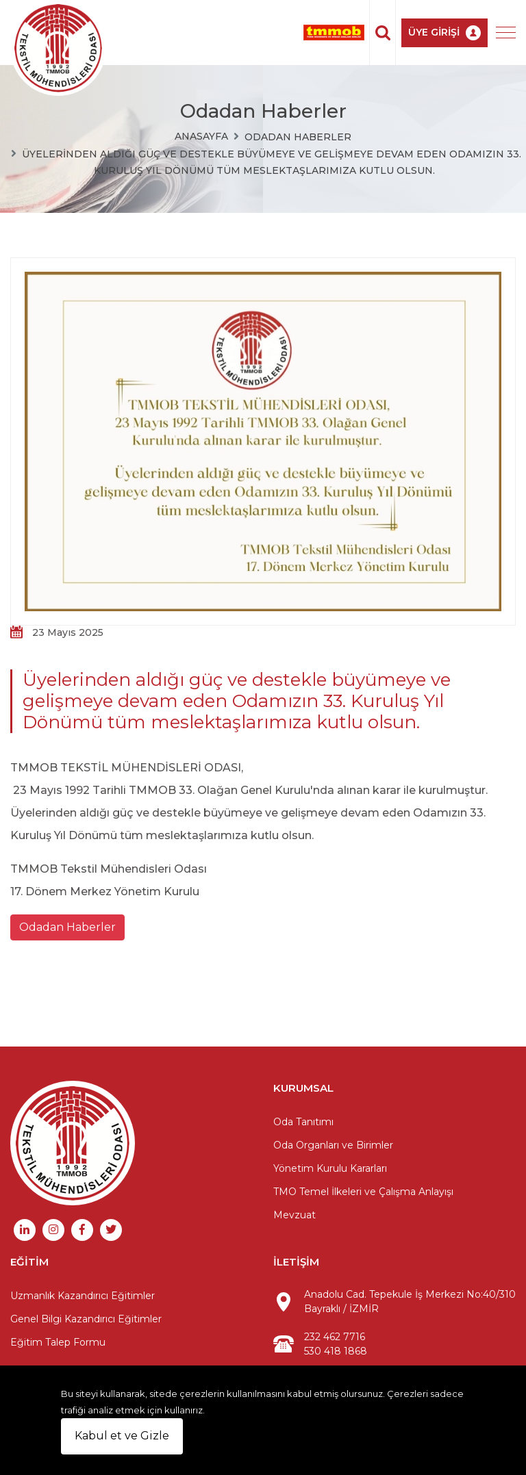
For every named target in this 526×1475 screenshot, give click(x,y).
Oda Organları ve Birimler (333, 1145)
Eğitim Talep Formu (57, 1342)
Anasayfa (201, 136)
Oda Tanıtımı (303, 1122)
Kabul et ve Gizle (122, 1435)
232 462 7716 (334, 1337)
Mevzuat (294, 1215)
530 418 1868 (335, 1351)
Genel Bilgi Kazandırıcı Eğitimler (86, 1319)
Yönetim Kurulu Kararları (330, 1168)
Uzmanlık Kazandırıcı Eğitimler (82, 1296)
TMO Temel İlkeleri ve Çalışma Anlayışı (363, 1191)
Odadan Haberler (298, 137)
